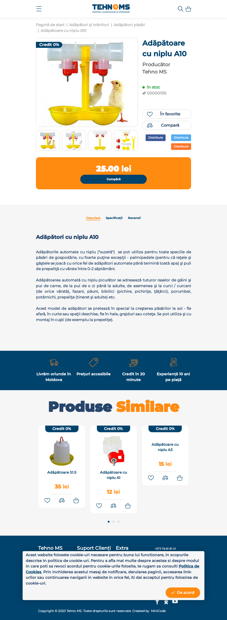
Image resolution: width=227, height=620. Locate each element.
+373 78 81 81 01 (165, 548)
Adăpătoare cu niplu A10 (63, 30)
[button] (108, 522)
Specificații (114, 218)
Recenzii (134, 218)
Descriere (93, 218)
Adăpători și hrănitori (89, 25)
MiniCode (158, 611)
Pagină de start (50, 25)
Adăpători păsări (129, 25)
